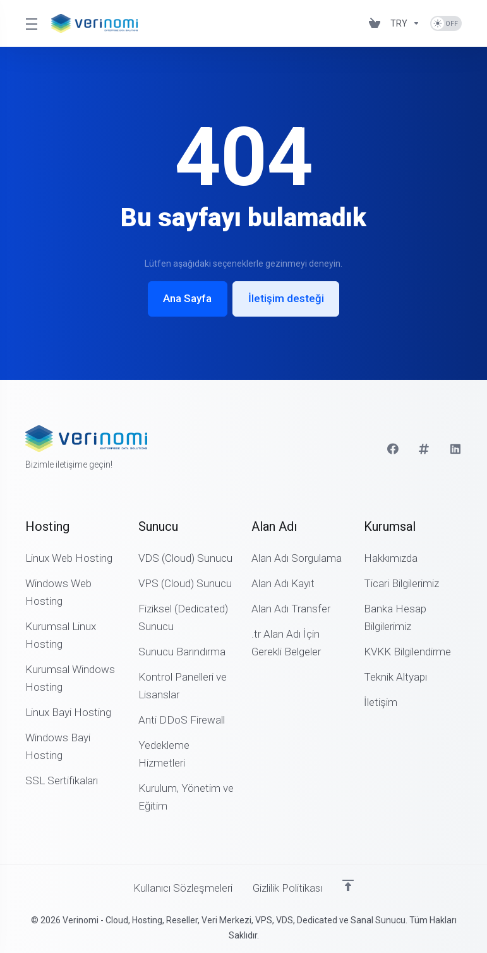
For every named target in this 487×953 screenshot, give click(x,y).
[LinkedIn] (456, 448)
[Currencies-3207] (405, 23)
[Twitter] (424, 448)
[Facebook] (393, 448)
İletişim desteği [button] (286, 299)
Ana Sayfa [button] (187, 299)
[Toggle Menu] (30, 23)
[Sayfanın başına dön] (348, 885)
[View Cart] (374, 23)
